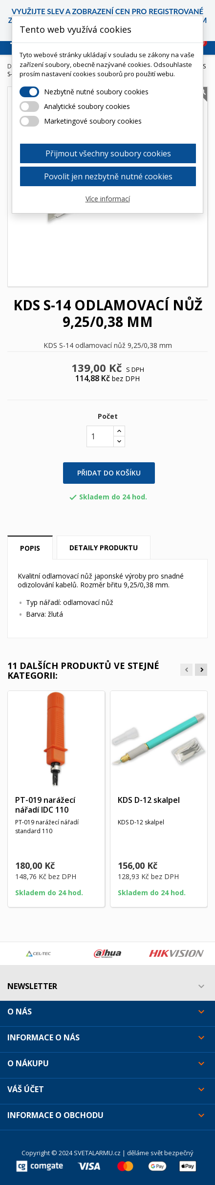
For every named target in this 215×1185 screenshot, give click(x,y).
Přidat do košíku (109, 472)
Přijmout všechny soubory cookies (108, 153)
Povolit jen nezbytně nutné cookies (108, 176)
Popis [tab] (30, 548)
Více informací (108, 198)
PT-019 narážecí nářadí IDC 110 (45, 805)
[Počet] (100, 436)
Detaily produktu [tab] (103, 547)
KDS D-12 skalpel (149, 800)
